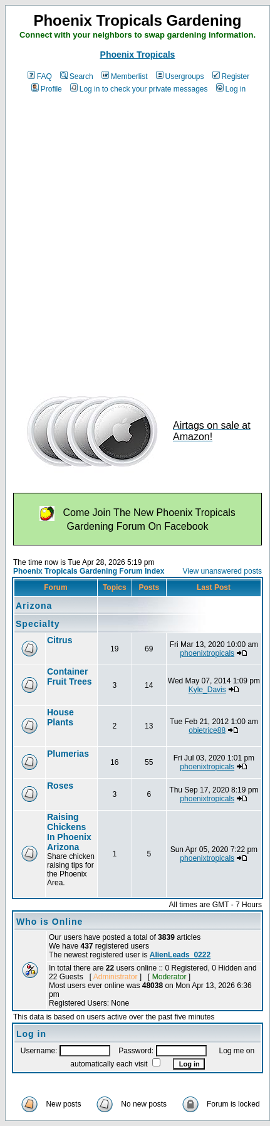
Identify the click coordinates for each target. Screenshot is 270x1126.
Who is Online (49, 922)
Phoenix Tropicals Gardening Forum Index (88, 571)
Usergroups (180, 76)
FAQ (40, 76)
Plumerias (68, 754)
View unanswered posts (222, 571)
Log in (231, 89)
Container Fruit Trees (69, 676)
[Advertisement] (131, 239)
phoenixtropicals (207, 653)
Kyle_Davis (207, 689)
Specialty (38, 624)
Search (76, 76)
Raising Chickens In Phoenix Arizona (69, 832)
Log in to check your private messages (139, 89)
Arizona (34, 606)
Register (231, 76)
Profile (46, 89)
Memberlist (124, 76)
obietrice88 (207, 730)
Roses (60, 786)
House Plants (60, 717)
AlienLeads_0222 (180, 954)
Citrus (59, 640)
